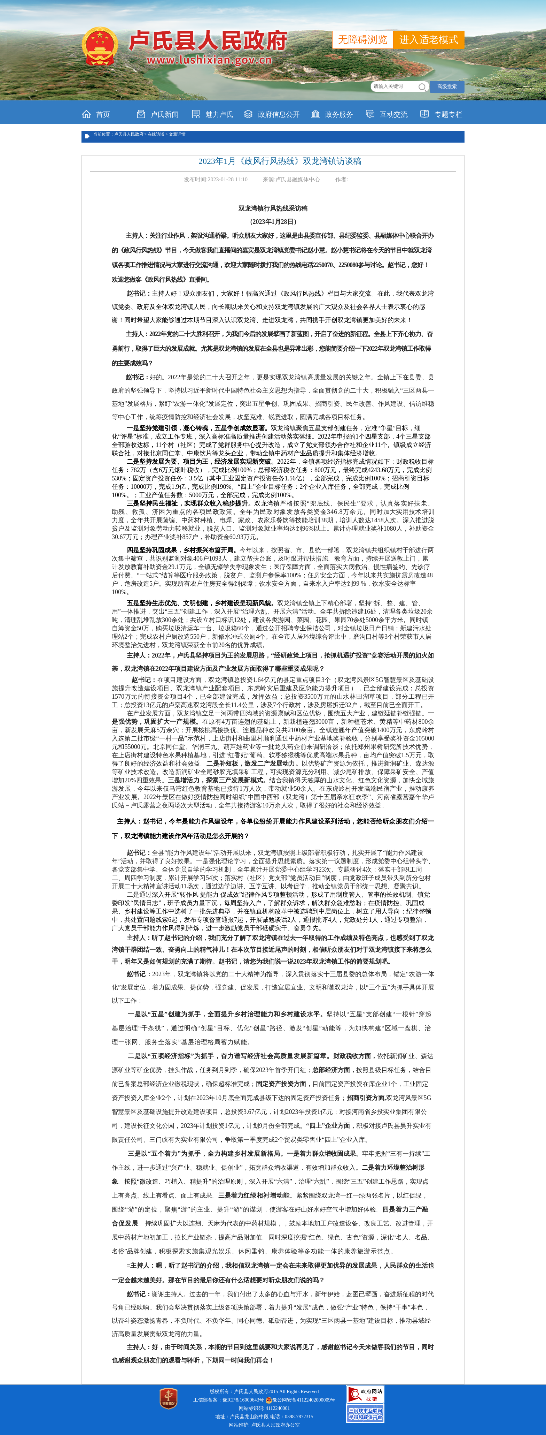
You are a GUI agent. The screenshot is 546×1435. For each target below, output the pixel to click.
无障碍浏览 (363, 39)
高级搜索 (447, 86)
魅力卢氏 (212, 114)
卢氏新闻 (157, 114)
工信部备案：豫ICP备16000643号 (228, 1400)
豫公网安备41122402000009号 (300, 1400)
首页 (96, 114)
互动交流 (387, 114)
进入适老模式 (429, 39)
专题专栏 (441, 114)
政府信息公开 (272, 114)
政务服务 (332, 114)
